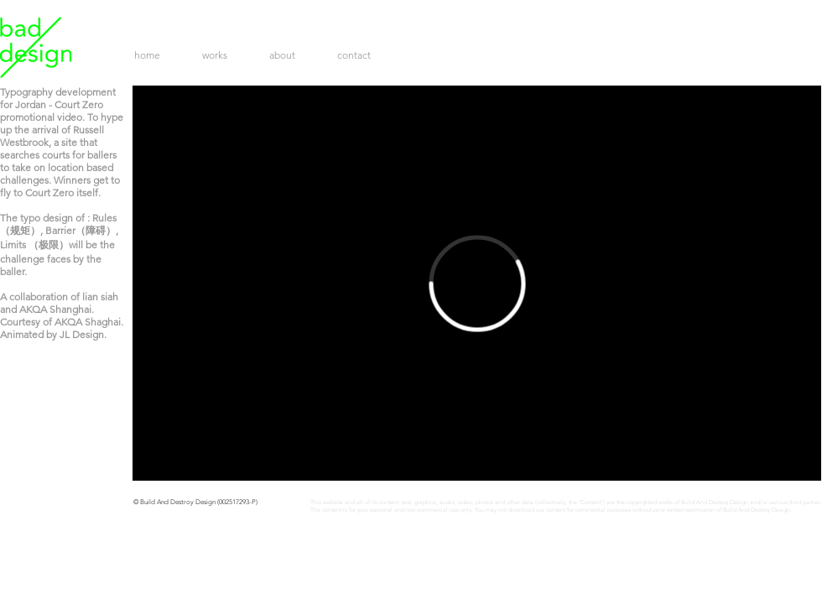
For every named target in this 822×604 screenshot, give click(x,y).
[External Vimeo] (477, 283)
